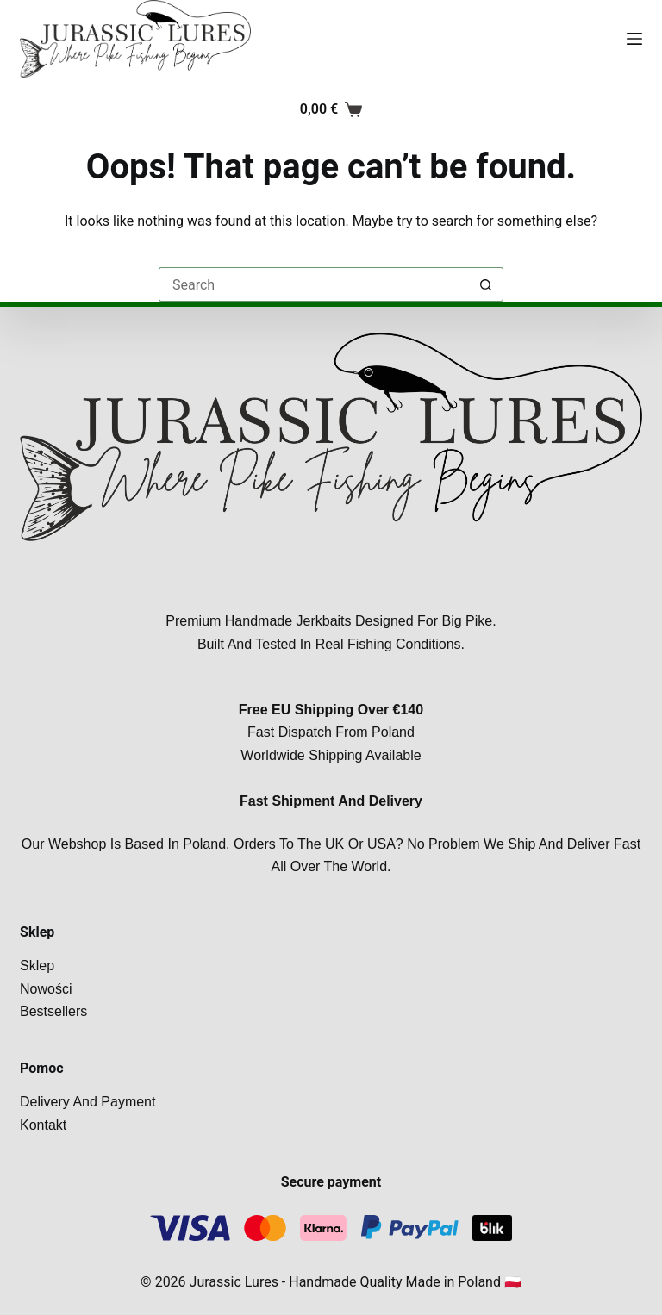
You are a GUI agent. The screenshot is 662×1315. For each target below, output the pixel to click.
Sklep (37, 965)
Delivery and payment (87, 1101)
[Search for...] (314, 284)
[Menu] (634, 39)
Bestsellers (53, 1011)
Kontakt (43, 1125)
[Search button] (486, 284)
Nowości (46, 989)
